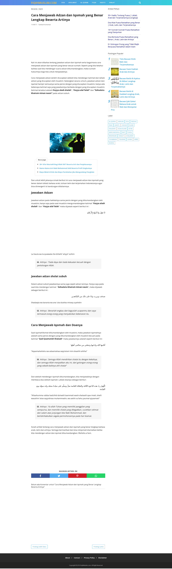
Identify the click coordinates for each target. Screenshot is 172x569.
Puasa (129, 132)
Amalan (121, 121)
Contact (76, 558)
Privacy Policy (89, 558)
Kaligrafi (112, 129)
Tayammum (113, 139)
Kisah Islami (122, 129)
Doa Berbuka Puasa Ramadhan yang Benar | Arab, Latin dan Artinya (123, 38)
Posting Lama (98, 547)
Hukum (124, 125)
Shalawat (129, 136)
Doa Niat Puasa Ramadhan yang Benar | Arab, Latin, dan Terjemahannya (124, 23)
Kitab (130, 129)
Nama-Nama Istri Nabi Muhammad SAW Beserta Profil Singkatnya (65, 169)
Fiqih (94, 3)
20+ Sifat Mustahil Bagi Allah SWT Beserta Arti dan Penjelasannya (65, 165)
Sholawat (72, 3)
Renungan (112, 136)
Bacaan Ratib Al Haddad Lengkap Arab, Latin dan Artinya (130, 94)
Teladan (122, 139)
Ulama (129, 139)
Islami (131, 125)
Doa (63, 3)
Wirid (136, 139)
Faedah (133, 121)
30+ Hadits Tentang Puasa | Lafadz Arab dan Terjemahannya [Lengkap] (123, 16)
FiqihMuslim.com (44, 3)
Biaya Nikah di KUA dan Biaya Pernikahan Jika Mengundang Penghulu (66, 172)
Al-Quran (84, 3)
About (66, 558)
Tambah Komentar (44, 25)
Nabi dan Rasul (114, 132)
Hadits (102, 3)
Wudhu (111, 143)
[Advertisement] (68, 44)
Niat (123, 132)
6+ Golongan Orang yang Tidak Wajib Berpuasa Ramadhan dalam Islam (123, 45)
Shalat (112, 3)
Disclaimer (103, 558)
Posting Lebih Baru (39, 547)
